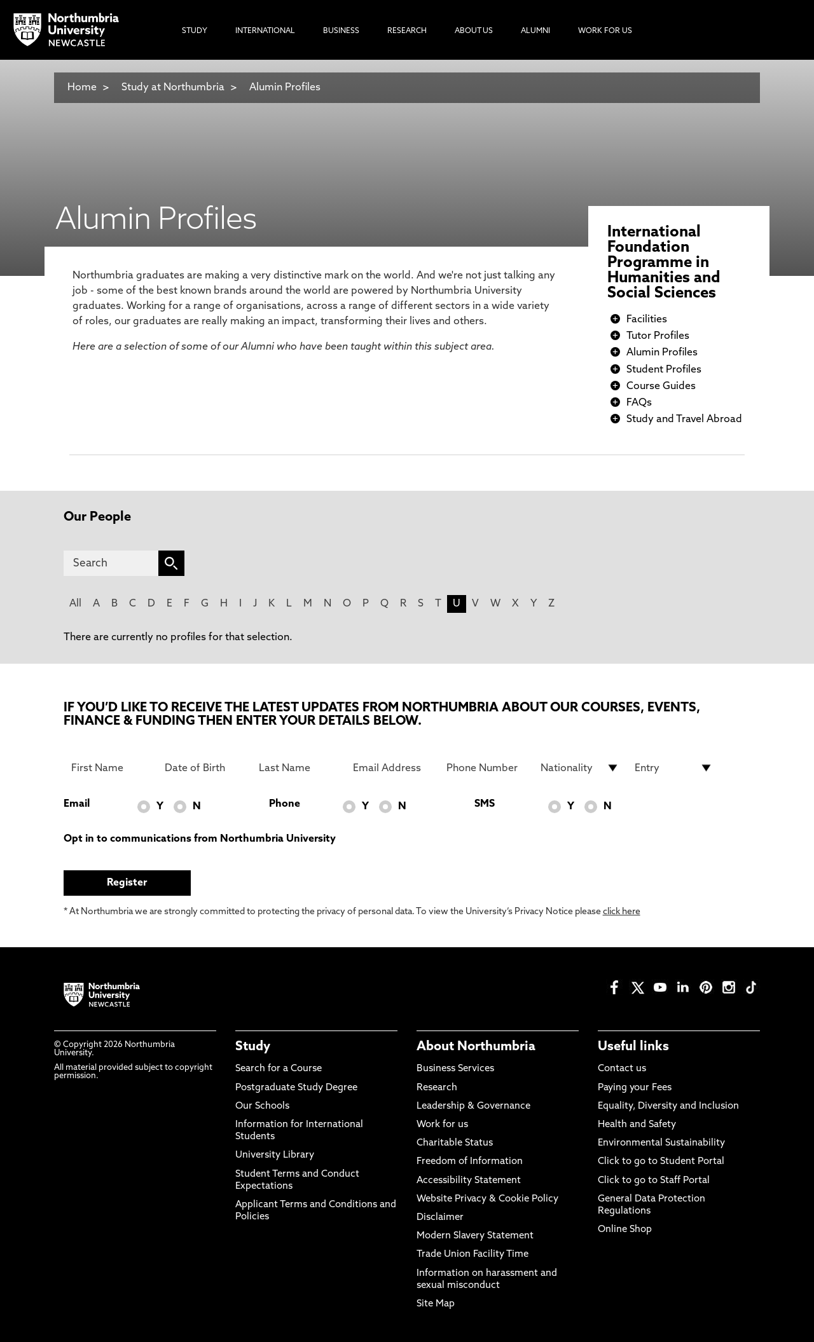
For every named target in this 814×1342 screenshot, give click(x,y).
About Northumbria (476, 1047)
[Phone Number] (486, 768)
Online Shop (625, 1230)
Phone (284, 804)
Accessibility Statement (469, 1181)
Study (252, 1047)
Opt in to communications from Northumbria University (200, 839)
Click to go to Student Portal (661, 1162)
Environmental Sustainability (661, 1143)
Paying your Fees (635, 1088)
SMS (484, 804)
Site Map (436, 1304)
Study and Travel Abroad (684, 419)
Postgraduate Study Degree (296, 1088)
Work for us (442, 1125)
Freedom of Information (470, 1162)
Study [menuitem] (194, 31)
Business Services (455, 1069)
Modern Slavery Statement (475, 1236)
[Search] (111, 563)
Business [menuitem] (341, 31)
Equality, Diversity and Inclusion (668, 1106)
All (75, 604)
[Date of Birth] (204, 768)
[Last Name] (298, 768)
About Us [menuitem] (474, 31)
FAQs (639, 403)
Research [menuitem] (407, 31)
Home (82, 88)
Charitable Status (455, 1143)
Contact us (622, 1069)
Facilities (646, 320)
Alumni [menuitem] (535, 31)
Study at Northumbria (172, 88)
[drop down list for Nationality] (580, 768)
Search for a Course (278, 1069)
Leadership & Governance (473, 1106)
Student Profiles (663, 370)
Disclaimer (440, 1217)
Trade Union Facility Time (472, 1254)
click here (621, 912)
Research (437, 1088)
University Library (274, 1155)
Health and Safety (637, 1125)
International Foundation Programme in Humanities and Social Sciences (664, 263)
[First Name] (110, 768)
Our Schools (262, 1106)
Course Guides (661, 386)
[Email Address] (392, 768)
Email (77, 804)
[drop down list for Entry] (674, 768)
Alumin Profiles (285, 88)
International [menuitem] (265, 31)
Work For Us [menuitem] (605, 31)
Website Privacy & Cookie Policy (487, 1199)
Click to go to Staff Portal (654, 1181)
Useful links (633, 1047)
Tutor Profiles (657, 336)
